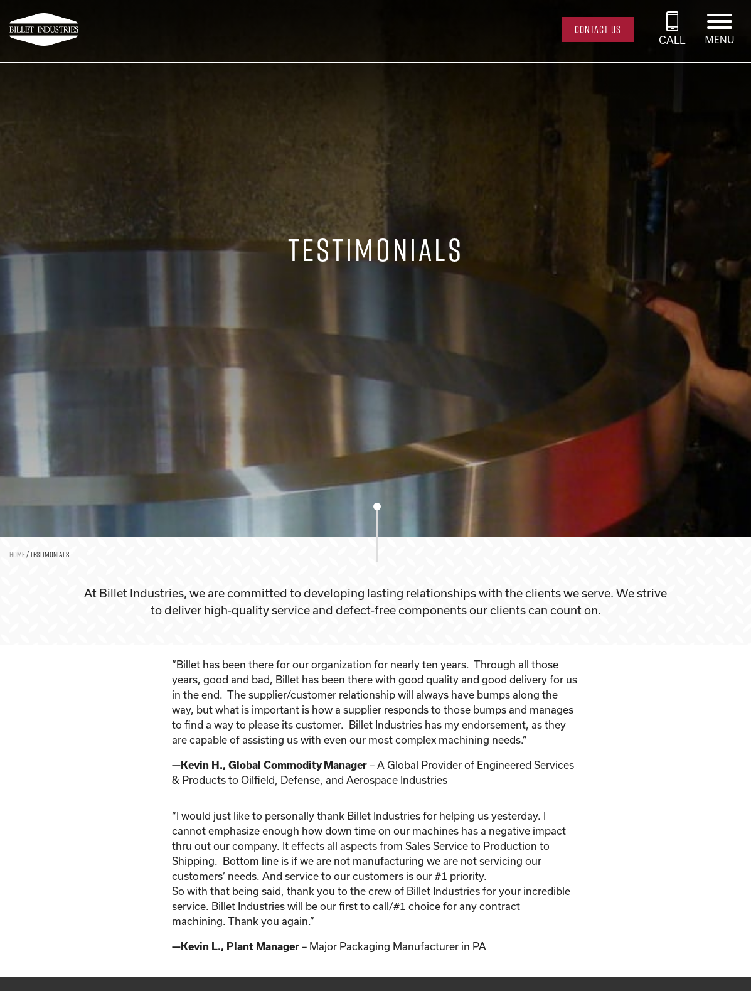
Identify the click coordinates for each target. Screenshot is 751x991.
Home (17, 554)
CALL (672, 40)
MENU (719, 39)
